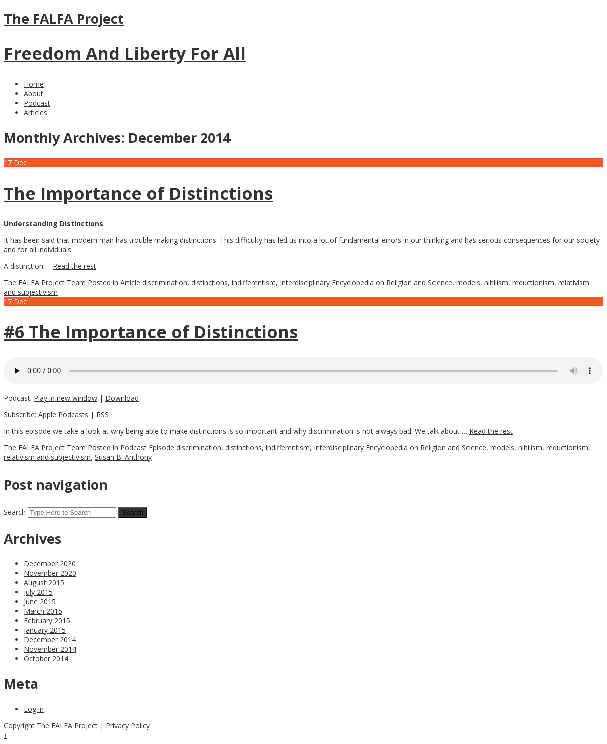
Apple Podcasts (63, 414)
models (468, 282)
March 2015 (43, 611)
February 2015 (47, 620)
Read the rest (74, 266)
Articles (36, 112)
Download (122, 398)
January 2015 (45, 630)
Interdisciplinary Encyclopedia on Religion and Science (366, 282)
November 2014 (50, 649)
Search (15, 512)
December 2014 (50, 639)
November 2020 (50, 573)
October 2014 (46, 658)
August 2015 (44, 582)
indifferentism (254, 282)
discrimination (165, 282)
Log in (34, 709)
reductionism (533, 282)
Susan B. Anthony (123, 457)
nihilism (496, 282)
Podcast (37, 103)
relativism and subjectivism (47, 457)
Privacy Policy (128, 725)
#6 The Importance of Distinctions (151, 331)
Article (130, 282)
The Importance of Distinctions (138, 193)
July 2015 (38, 592)
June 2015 (40, 601)
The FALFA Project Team (45, 282)
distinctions (210, 282)
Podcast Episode (147, 447)
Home (34, 84)
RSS (102, 414)
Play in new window (66, 398)
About (34, 93)
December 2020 (50, 563)
